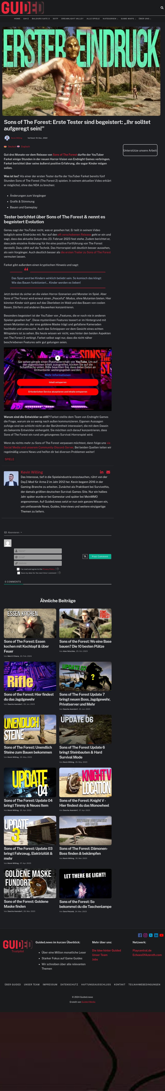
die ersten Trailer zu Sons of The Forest (86, 252)
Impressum (50, 984)
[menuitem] (10, 146)
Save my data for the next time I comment (38, 573)
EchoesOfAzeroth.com (147, 955)
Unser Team (100, 955)
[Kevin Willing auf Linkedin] (101, 472)
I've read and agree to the (37, 569)
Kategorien (109, 19)
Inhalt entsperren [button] (57, 382)
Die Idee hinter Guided (106, 950)
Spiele (9, 459)
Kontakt (119, 984)
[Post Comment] (100, 556)
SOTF (55, 19)
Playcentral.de (142, 950)
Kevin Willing (16, 138)
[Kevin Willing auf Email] (108, 472)
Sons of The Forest (65, 154)
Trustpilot (18, 951)
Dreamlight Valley (72, 19)
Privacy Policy (48, 569)
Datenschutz (69, 984)
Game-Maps (127, 19)
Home (17, 19)
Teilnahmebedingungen (144, 984)
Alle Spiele (93, 19)
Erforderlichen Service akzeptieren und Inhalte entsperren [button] (57, 392)
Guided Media (88, 1002)
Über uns (144, 19)
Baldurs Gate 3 (41, 19)
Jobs (95, 959)
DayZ (26, 19)
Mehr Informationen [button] (58, 375)
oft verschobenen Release (74, 234)
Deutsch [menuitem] (12, 146)
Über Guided (13, 984)
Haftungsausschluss (96, 984)
